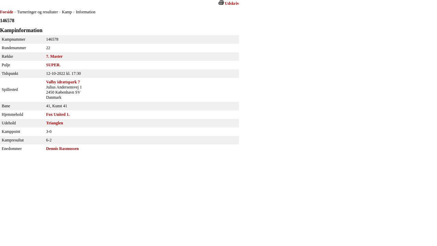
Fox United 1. (58, 114)
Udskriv (232, 3)
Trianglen (54, 123)
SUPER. (53, 65)
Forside (6, 12)
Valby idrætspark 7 (63, 82)
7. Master (54, 56)
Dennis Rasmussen (62, 148)
